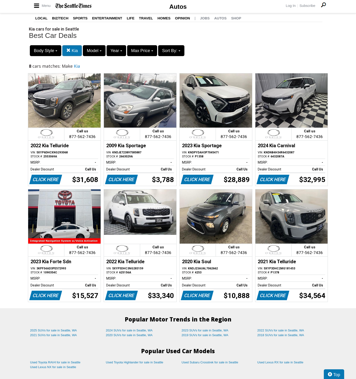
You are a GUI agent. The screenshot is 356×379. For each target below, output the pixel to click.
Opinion (182, 18)
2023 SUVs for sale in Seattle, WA (205, 330)
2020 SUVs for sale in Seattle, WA (129, 335)
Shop (236, 18)
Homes (163, 18)
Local (41, 18)
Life (130, 18)
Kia (72, 50)
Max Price (142, 50)
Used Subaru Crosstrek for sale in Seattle (210, 362)
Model (94, 50)
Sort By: (171, 50)
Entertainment (107, 18)
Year (116, 50)
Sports (80, 18)
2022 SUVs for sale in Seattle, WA (280, 330)
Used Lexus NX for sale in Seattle (53, 367)
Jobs (205, 18)
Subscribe (307, 6)
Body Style (45, 50)
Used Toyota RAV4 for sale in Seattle (55, 362)
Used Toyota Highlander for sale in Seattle (134, 362)
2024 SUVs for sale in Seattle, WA (129, 330)
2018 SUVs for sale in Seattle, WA (280, 335)
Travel (146, 18)
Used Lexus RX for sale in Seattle (280, 362)
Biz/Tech (60, 18)
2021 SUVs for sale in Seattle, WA (53, 335)
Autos (178, 6)
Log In (291, 6)
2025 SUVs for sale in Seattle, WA (53, 330)
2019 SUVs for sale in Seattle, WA (205, 335)
